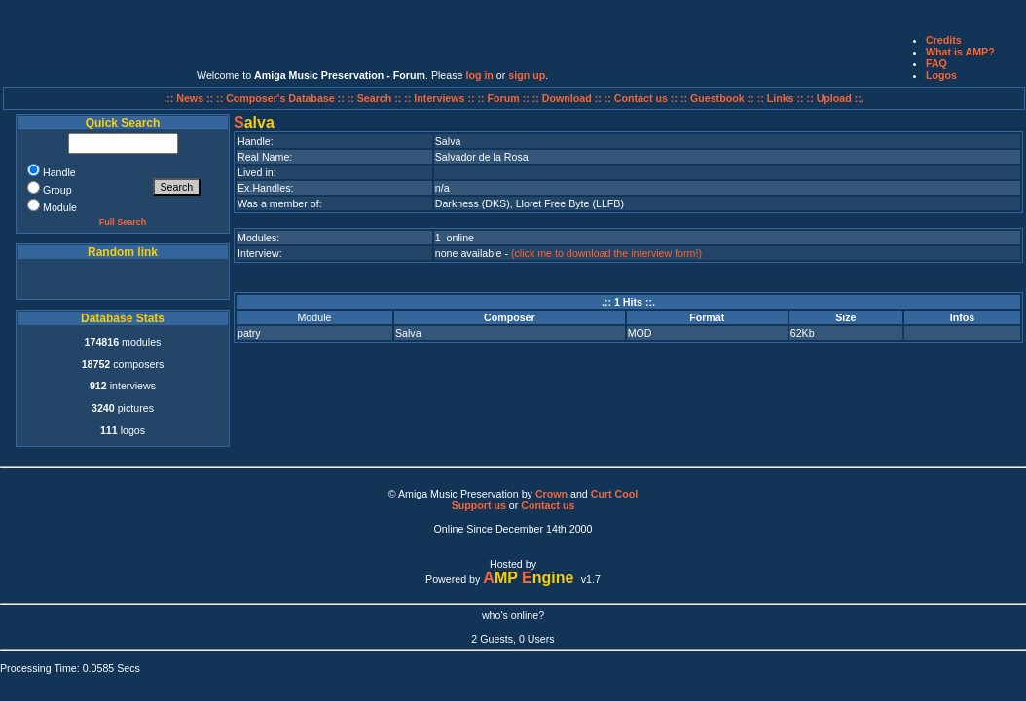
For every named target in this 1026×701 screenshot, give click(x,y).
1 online (454, 237)
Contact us (547, 505)
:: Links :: (780, 98)
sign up (526, 75)
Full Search (123, 222)
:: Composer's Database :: (282, 98)
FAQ (936, 63)
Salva (408, 333)
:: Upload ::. (835, 98)
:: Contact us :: (641, 98)
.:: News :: (190, 98)
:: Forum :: (505, 98)
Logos (941, 75)
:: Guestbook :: (717, 98)
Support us (479, 505)
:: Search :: (376, 98)
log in (479, 75)
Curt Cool (615, 493)
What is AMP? (960, 51)
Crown (551, 493)
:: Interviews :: (440, 98)
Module (314, 317)
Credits (944, 40)
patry (249, 333)
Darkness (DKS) (472, 203)
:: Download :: (568, 98)
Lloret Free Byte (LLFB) (570, 203)
